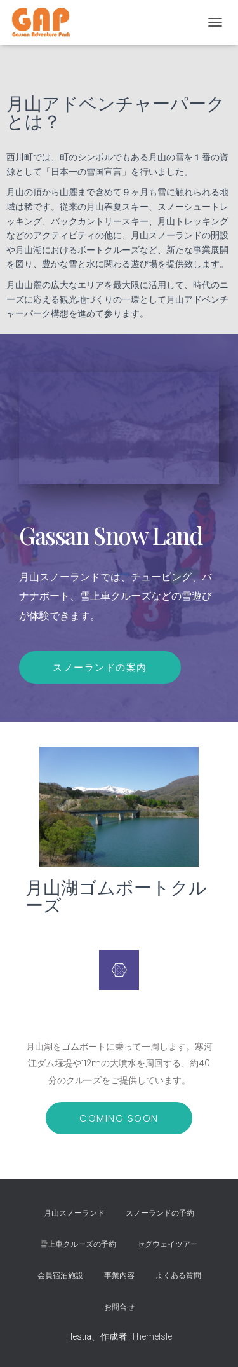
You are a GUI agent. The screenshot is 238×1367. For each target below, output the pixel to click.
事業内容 (119, 1275)
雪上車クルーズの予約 (78, 1244)
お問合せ (119, 1307)
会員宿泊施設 (60, 1275)
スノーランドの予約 (160, 1213)
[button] (119, 1118)
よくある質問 (178, 1275)
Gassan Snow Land (110, 535)
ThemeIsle (151, 1336)
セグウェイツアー (167, 1244)
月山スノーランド (74, 1213)
